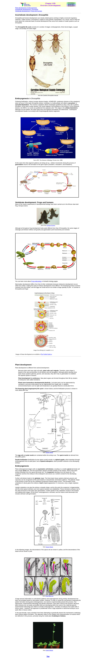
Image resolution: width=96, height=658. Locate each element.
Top (48, 656)
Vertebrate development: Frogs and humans (28, 11)
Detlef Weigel (49, 650)
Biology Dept (27, 4)
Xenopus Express (51, 225)
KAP (25, 3)
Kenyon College (27, 5)
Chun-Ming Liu (49, 596)
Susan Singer (49, 452)
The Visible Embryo (46, 354)
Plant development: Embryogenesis (26, 8)
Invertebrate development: (26, 9)
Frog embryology (36, 281)
